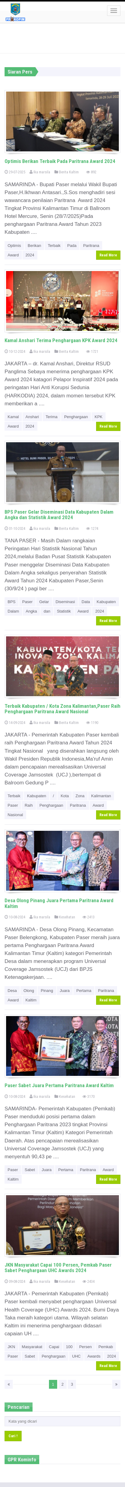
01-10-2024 (15, 528)
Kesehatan (64, 917)
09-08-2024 (15, 1281)
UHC (76, 1356)
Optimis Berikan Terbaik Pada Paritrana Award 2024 (60, 161)
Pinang (47, 990)
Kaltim (31, 1000)
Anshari (32, 416)
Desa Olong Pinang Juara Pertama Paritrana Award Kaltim (59, 903)
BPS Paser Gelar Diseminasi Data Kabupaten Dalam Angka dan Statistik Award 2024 (59, 515)
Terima (51, 416)
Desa (12, 990)
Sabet (30, 1169)
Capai (54, 1346)
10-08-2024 (15, 917)
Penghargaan (76, 416)
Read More (108, 255)
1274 (92, 528)
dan (46, 611)
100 (69, 1346)
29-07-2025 (15, 172)
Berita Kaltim (66, 172)
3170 (88, 1096)
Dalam (13, 611)
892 (91, 172)
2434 (88, 1281)
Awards (93, 1356)
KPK (98, 416)
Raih (29, 805)
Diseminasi (65, 601)
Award (13, 255)
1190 (92, 723)
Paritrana (91, 245)
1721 (92, 351)
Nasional (15, 814)
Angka (31, 611)
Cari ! (13, 1436)
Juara (65, 990)
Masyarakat (32, 1346)
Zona (80, 796)
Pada (71, 245)
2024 (30, 255)
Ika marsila (40, 172)
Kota (65, 796)
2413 (88, 917)
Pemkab (106, 1346)
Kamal (13, 416)
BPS (12, 601)
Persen (85, 1346)
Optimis (14, 245)
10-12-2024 (15, 351)
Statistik (64, 611)
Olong (28, 990)
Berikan (34, 245)
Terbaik (54, 245)
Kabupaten (106, 601)
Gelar (44, 601)
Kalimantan (101, 796)
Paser (27, 601)
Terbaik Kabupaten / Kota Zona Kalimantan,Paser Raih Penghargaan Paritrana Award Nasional (62, 709)
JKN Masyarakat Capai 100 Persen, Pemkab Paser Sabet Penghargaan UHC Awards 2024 (58, 1268)
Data (86, 601)
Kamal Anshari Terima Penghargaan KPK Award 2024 (61, 340)
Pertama (83, 990)
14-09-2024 (15, 723)
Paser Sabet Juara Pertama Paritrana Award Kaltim (59, 1085)
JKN (11, 1346)
